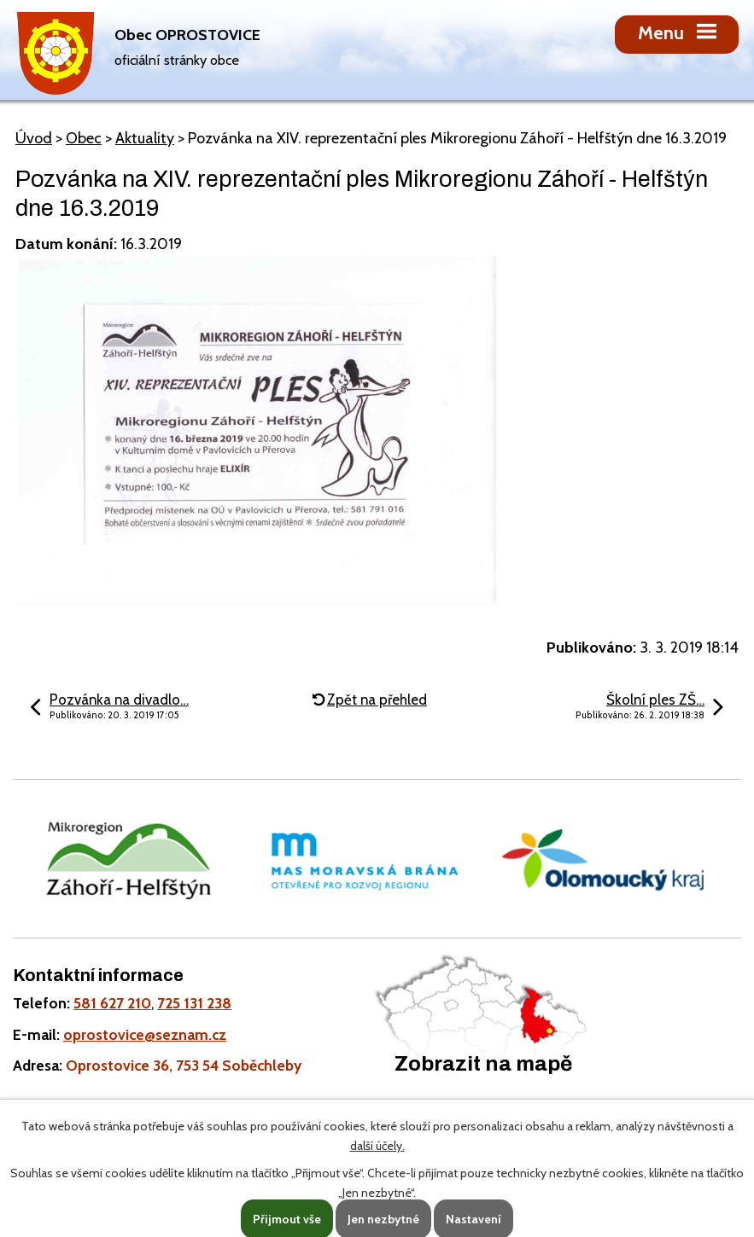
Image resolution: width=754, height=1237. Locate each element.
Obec (84, 138)
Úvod (33, 138)
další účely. (377, 1145)
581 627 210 (112, 1003)
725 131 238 (194, 1003)
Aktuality (144, 138)
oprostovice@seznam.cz (144, 1034)
